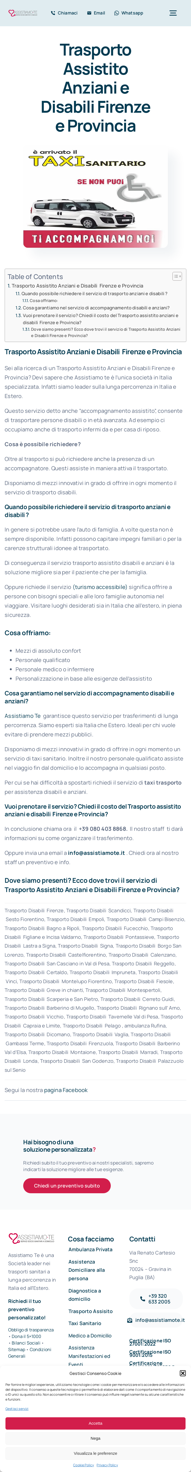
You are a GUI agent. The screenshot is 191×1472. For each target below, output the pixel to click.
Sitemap (17, 1349)
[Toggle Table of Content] (174, 276)
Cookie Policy (83, 1465)
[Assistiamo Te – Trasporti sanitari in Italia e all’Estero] (23, 11)
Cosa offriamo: (44, 300)
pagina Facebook (66, 1090)
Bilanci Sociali (26, 1343)
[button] (183, 1373)
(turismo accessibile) (100, 587)
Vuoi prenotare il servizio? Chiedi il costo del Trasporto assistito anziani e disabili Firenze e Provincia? (100, 319)
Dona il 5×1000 (26, 1336)
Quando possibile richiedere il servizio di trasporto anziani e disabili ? (95, 294)
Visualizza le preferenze (95, 1453)
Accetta (95, 1423)
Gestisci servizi (17, 1408)
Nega (95, 1438)
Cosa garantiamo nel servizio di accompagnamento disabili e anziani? (96, 308)
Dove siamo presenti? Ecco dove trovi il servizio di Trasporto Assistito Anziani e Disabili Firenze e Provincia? (105, 332)
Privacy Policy (107, 1465)
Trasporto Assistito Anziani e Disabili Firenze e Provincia (77, 285)
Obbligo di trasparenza (31, 1330)
